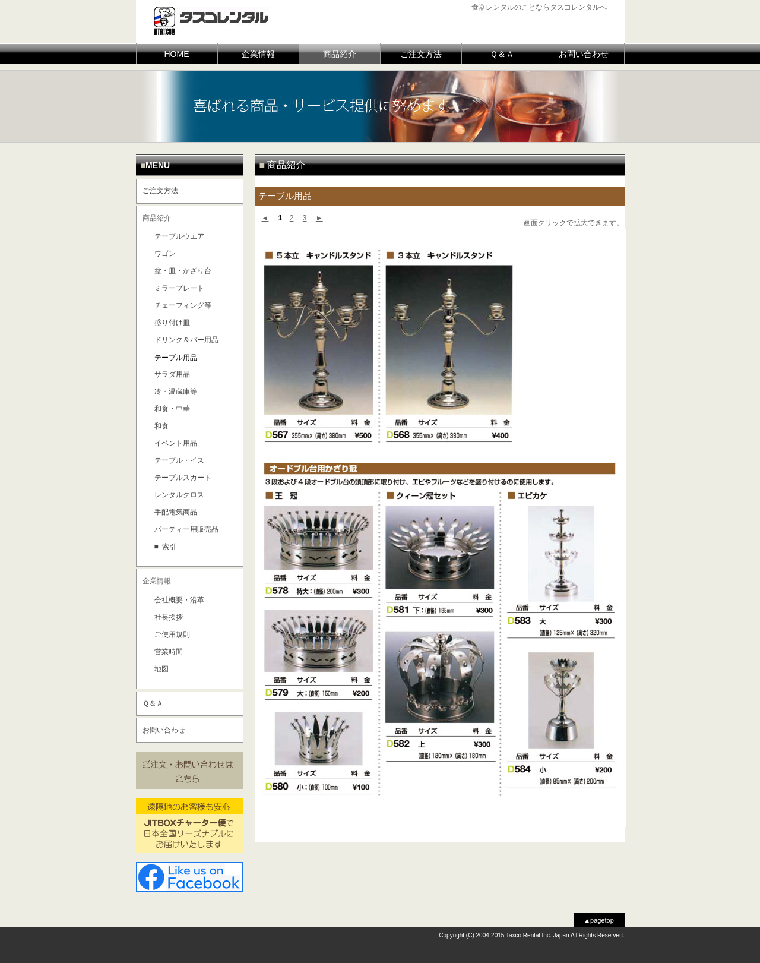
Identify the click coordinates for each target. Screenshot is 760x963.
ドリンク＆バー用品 (186, 340)
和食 (161, 426)
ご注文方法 (421, 54)
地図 (161, 669)
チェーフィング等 (182, 305)
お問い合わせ (584, 54)
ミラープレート (179, 288)
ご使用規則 (172, 634)
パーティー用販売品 (186, 529)
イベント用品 (175, 443)
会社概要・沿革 (179, 600)
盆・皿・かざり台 (182, 271)
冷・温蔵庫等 (175, 391)
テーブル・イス (179, 460)
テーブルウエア (179, 236)
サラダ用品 (172, 374)
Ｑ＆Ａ (502, 54)
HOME (176, 54)
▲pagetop (599, 920)
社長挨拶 (168, 617)
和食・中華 (172, 409)
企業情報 (258, 54)
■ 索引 (165, 546)
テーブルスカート (182, 477)
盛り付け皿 (172, 322)
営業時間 (168, 652)
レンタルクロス (179, 495)
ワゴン (165, 254)
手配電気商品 (175, 512)
